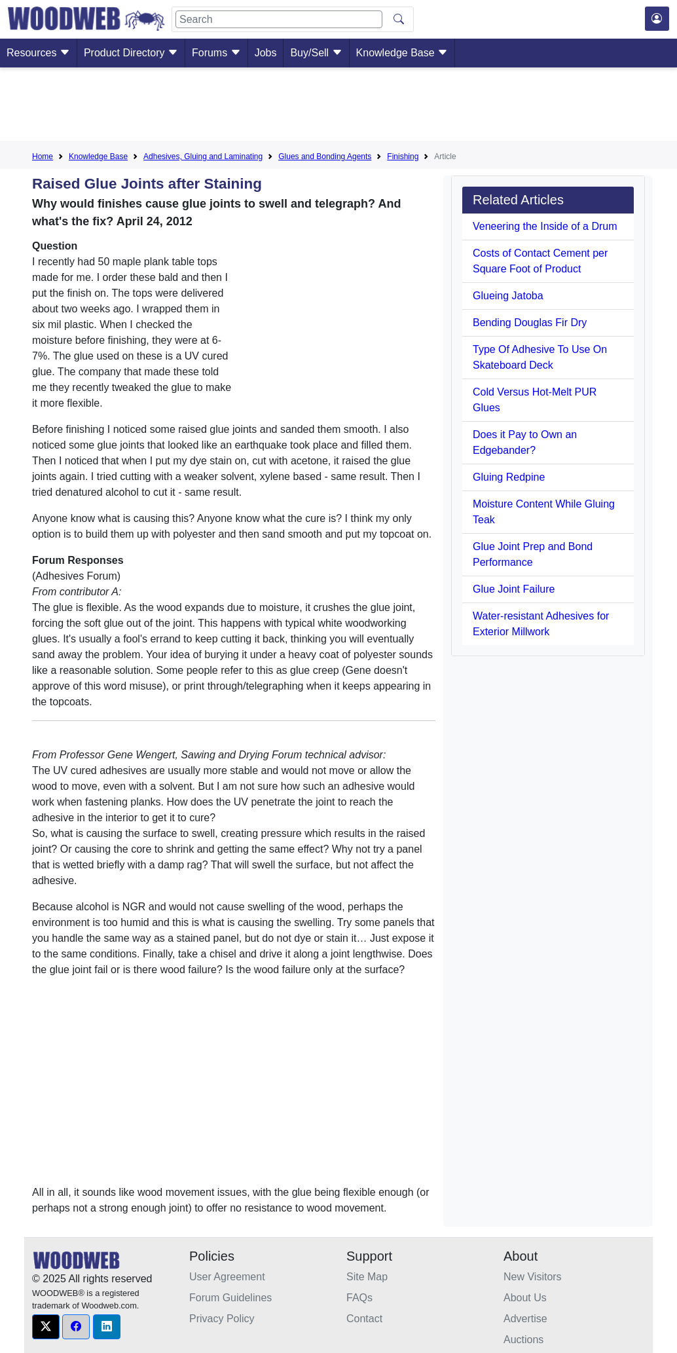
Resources (38, 52)
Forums (216, 52)
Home (42, 156)
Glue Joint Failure (514, 589)
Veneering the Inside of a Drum (545, 226)
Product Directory (131, 52)
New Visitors (532, 1276)
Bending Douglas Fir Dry (530, 322)
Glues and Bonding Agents (324, 156)
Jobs (266, 52)
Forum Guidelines (230, 1297)
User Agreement (227, 1276)
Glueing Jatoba (508, 295)
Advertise (525, 1318)
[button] (46, 1326)
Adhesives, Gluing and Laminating (203, 156)
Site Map (367, 1276)
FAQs (359, 1297)
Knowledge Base (402, 52)
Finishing (402, 156)
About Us (525, 1297)
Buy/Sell (316, 52)
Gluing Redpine (509, 477)
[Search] (278, 19)
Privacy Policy (222, 1318)
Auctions (523, 1339)
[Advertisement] (338, 106)
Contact (364, 1318)
